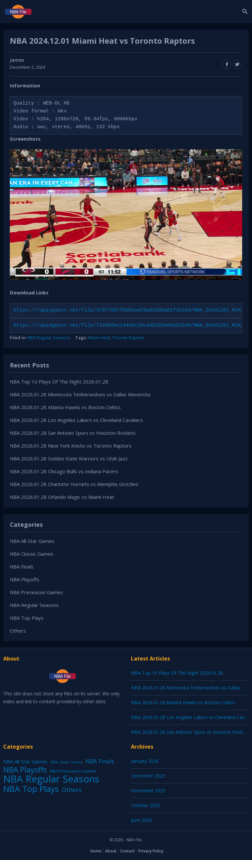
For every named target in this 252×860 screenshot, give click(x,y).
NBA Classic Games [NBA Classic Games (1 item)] (66, 762)
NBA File (134, 840)
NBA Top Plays (27, 618)
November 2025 (148, 790)
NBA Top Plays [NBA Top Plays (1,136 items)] (31, 789)
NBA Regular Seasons (49, 337)
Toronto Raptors (128, 337)
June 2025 (141, 820)
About (110, 851)
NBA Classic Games (31, 553)
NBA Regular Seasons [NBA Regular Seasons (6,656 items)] (51, 779)
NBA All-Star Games (32, 541)
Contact (127, 851)
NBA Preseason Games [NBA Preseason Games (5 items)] (73, 771)
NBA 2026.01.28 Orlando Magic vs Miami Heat (62, 497)
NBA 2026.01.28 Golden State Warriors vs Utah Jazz (69, 458)
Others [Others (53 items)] (71, 790)
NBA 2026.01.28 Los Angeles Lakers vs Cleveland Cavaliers (76, 420)
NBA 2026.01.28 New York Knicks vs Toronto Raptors (71, 445)
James (17, 60)
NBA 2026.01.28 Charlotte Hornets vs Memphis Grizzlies (74, 484)
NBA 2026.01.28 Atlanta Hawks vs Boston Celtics (65, 407)
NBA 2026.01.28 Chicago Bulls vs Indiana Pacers (64, 471)
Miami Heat (99, 337)
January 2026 (144, 761)
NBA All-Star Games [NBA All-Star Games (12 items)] (25, 761)
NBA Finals (21, 566)
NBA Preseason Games (36, 592)
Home (95, 851)
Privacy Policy (150, 851)
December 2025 (148, 776)
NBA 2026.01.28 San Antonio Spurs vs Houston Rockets (73, 433)
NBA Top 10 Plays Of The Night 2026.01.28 (59, 381)
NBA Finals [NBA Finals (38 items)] (99, 761)
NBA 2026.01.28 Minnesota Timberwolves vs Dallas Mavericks (80, 394)
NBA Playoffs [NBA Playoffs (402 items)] (25, 770)
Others (18, 630)
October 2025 (145, 805)
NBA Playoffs (24, 579)
